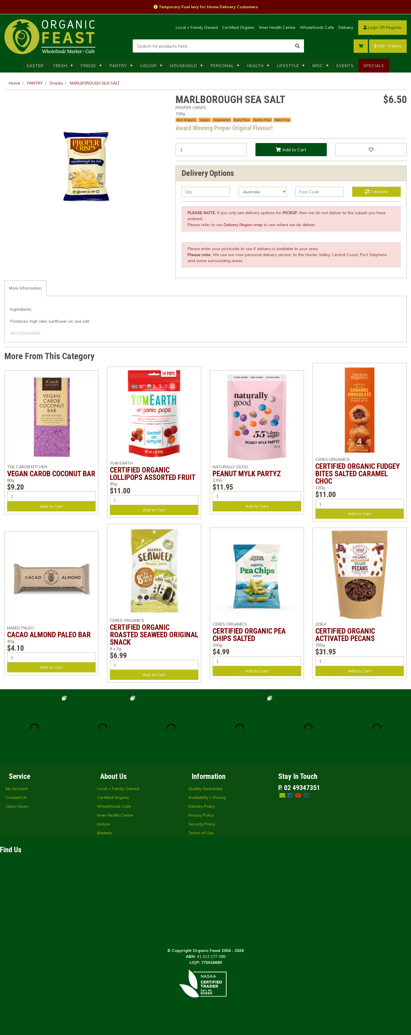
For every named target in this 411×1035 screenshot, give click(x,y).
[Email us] (282, 795)
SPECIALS (373, 65)
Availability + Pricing (207, 797)
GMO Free (282, 120)
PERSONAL (222, 65)
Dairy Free (241, 120)
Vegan (205, 120)
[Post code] (319, 192)
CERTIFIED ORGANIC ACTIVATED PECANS (345, 635)
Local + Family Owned (197, 27)
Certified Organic (238, 27)
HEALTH (255, 65)
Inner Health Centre (277, 27)
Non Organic (186, 120)
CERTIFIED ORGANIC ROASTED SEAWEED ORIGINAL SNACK (154, 634)
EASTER (35, 65)
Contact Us (16, 797)
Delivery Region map (243, 224)
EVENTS (345, 65)
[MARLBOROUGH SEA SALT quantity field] (211, 149)
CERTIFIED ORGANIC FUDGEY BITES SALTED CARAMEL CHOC (357, 473)
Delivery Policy (201, 806)
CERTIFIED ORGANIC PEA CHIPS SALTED (249, 635)
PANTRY (118, 65)
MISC (318, 65)
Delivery (346, 27)
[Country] (262, 192)
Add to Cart (291, 149)
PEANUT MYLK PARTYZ (247, 473)
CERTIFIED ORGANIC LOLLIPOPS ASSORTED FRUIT (153, 474)
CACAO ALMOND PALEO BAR (49, 634)
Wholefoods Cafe (317, 27)
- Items (388, 46)
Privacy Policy (201, 815)
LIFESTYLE (288, 65)
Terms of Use (200, 832)
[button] (371, 149)
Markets (104, 832)
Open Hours (17, 806)
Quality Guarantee (205, 788)
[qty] (206, 192)
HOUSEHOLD (183, 65)
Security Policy (201, 824)
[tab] (25, 288)
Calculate (376, 191)
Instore (103, 824)
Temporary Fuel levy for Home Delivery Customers (206, 6)
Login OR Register (382, 27)
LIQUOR (148, 65)
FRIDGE (88, 65)
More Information (25, 288)
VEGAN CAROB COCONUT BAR (51, 473)
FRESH (60, 65)
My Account (16, 788)
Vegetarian (221, 120)
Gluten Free (262, 120)
